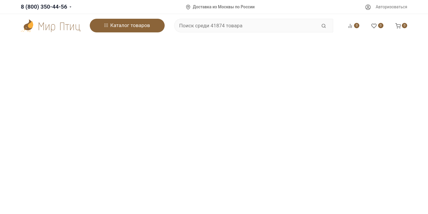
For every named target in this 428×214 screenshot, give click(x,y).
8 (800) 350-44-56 (44, 6)
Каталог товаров (127, 25)
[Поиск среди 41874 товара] (245, 25)
